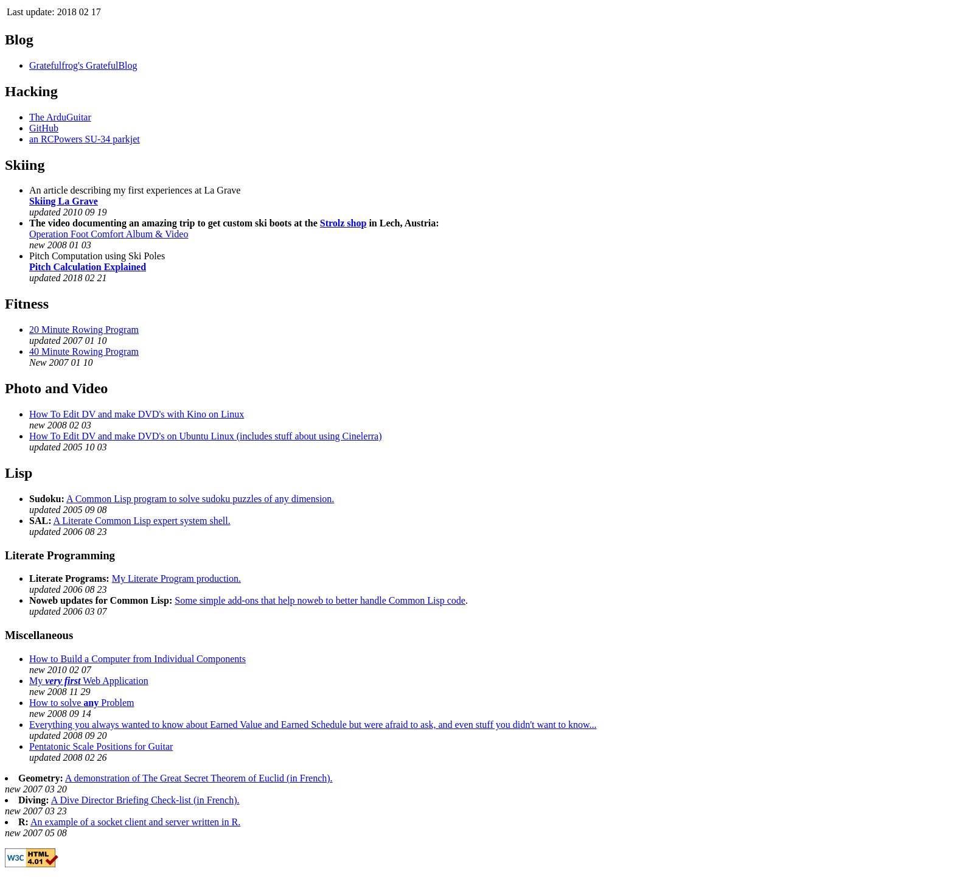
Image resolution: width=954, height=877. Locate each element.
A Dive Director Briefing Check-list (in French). (145, 800)
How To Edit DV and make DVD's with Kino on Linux (136, 414)
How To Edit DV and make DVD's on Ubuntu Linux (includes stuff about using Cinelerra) (205, 436)
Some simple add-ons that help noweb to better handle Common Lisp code (320, 600)
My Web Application (88, 681)
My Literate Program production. (176, 578)
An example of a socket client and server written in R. (135, 822)
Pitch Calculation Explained (87, 267)
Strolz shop (343, 223)
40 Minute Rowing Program (84, 351)
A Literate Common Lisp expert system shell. (142, 520)
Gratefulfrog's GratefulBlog (83, 65)
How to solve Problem (81, 702)
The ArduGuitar (60, 117)
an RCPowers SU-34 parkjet (84, 139)
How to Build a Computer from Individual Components (137, 659)
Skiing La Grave (63, 201)
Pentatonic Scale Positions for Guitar (101, 746)
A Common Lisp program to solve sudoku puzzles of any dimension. (200, 499)
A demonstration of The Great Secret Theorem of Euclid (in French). (199, 778)
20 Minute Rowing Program (84, 329)
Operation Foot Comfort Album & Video (108, 234)
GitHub (43, 128)
